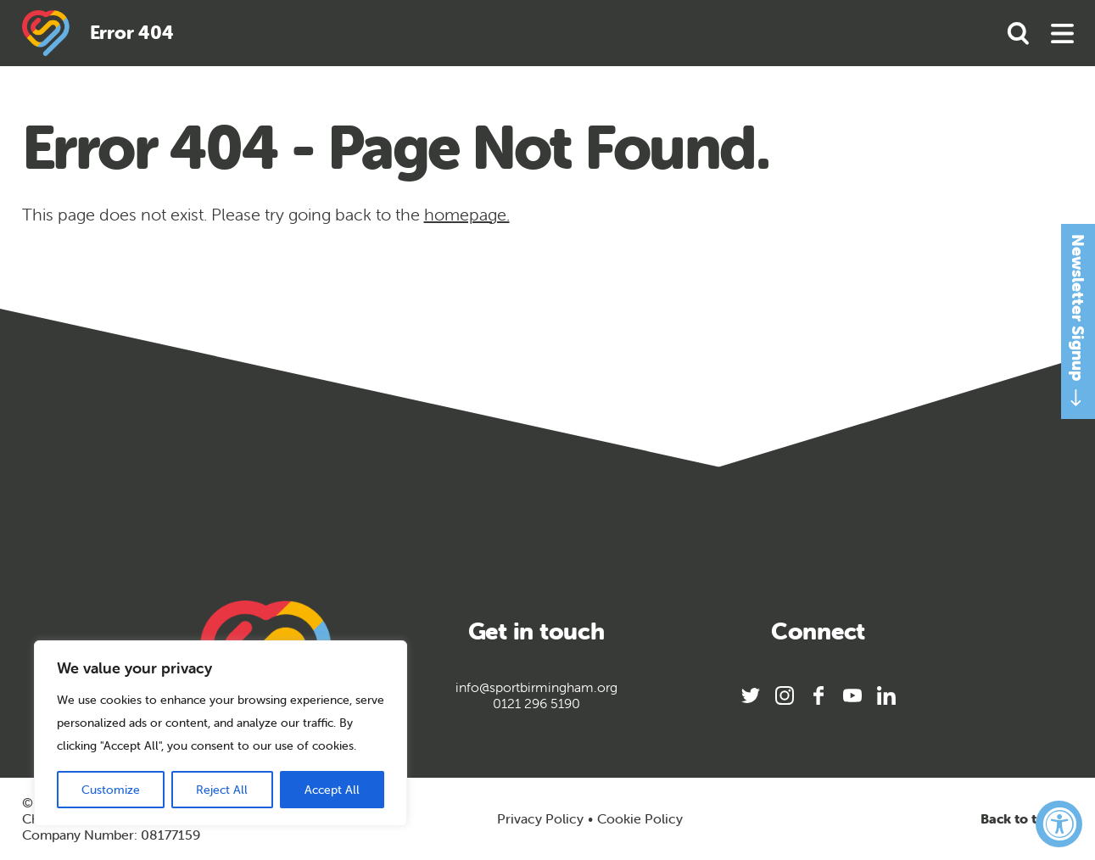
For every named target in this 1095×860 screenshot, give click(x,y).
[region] (220, 733)
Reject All (222, 789)
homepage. (467, 214)
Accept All (332, 789)
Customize (110, 789)
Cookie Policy (640, 819)
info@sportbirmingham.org (536, 687)
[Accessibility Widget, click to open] (1059, 824)
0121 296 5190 (536, 703)
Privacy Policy (540, 818)
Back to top (1027, 819)
